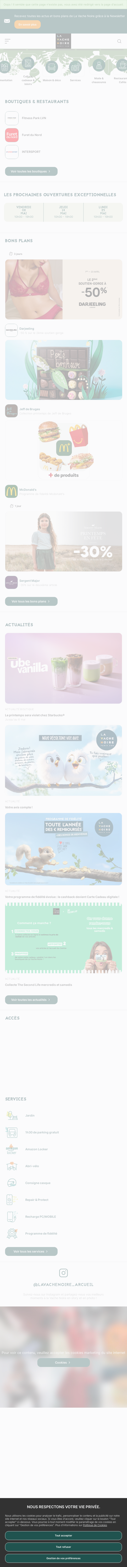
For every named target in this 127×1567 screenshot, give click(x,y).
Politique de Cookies (95, 1525)
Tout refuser (63, 1546)
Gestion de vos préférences (63, 1558)
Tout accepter (63, 1535)
